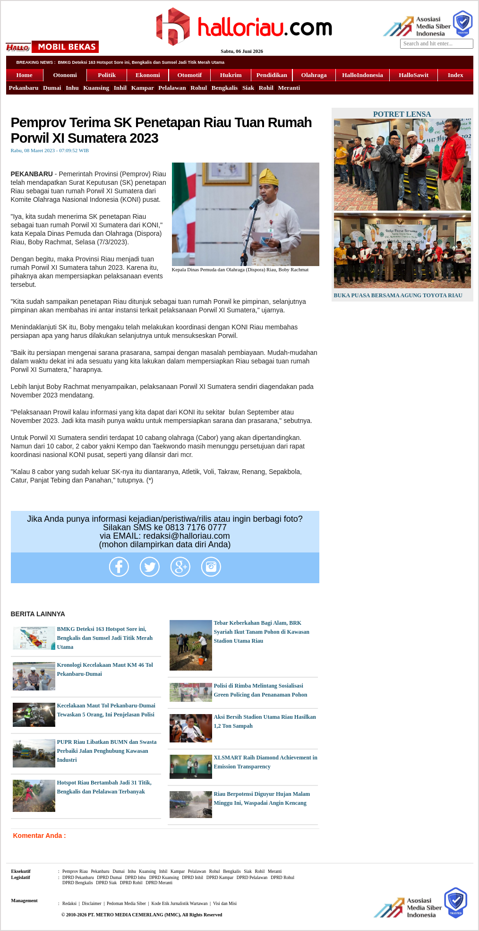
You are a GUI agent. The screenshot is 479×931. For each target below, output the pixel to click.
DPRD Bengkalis (77, 882)
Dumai (52, 87)
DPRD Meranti (158, 882)
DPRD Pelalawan (252, 877)
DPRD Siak (106, 882)
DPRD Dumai (109, 877)
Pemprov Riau (75, 871)
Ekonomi (148, 74)
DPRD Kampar (219, 877)
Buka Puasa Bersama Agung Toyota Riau (398, 295)
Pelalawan (172, 87)
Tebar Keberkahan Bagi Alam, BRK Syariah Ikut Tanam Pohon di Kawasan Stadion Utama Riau (261, 632)
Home (25, 74)
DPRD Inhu (135, 877)
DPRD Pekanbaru (78, 877)
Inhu (72, 87)
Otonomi (65, 74)
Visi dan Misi (225, 903)
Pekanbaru (24, 87)
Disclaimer (92, 903)
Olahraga (314, 74)
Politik (107, 74)
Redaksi (69, 903)
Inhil (120, 87)
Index (455, 74)
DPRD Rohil (131, 882)
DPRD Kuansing (164, 877)
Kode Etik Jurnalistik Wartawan (179, 903)
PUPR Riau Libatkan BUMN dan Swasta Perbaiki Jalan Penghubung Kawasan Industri (107, 751)
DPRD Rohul (282, 877)
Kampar (142, 87)
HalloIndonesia (362, 74)
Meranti (289, 87)
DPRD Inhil (192, 877)
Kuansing (96, 87)
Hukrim (231, 74)
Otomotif (189, 74)
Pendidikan (272, 74)
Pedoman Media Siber (126, 903)
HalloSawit (413, 74)
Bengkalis (225, 87)
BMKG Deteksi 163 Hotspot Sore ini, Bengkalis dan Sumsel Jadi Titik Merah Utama (105, 638)
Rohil (266, 87)
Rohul (198, 87)
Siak (248, 87)
